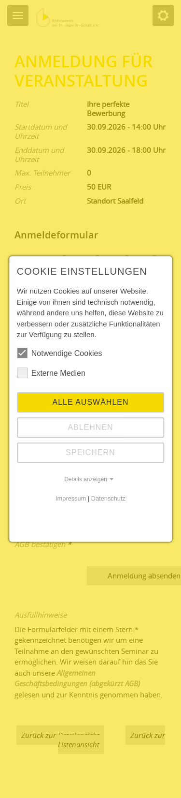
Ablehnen (90, 427)
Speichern (90, 452)
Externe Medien (51, 373)
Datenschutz (108, 498)
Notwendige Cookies (59, 353)
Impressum (71, 498)
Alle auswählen (90, 402)
